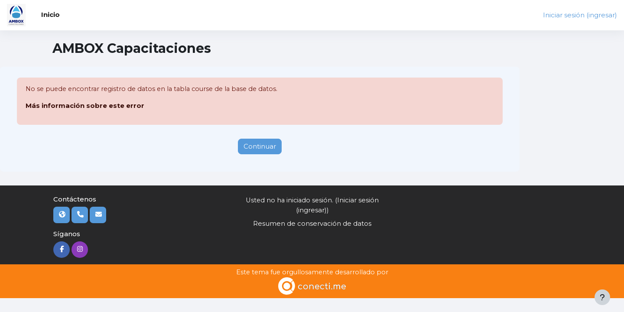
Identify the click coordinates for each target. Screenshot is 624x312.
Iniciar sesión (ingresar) (580, 15)
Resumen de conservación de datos (312, 223)
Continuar (260, 146)
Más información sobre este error (85, 106)
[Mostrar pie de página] (602, 297)
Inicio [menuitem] (50, 14)
